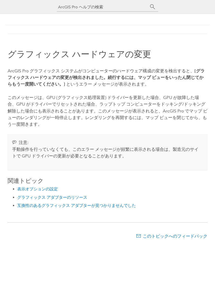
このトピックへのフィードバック (175, 236)
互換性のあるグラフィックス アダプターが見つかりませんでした (76, 205)
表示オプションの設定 (37, 189)
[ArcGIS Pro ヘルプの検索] (102, 7)
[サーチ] (152, 6)
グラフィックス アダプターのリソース (52, 197)
